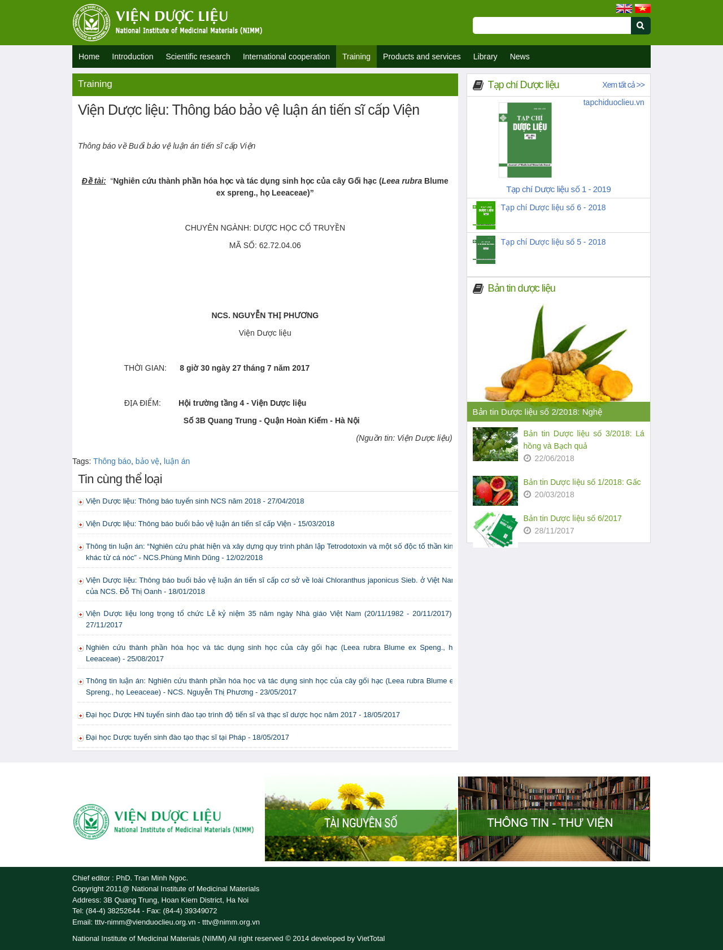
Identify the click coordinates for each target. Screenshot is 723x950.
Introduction (132, 56)
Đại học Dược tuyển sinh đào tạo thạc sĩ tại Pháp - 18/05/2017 (187, 737)
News (520, 56)
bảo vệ (147, 461)
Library (485, 56)
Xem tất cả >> (623, 84)
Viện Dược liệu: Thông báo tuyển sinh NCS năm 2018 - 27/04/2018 (195, 501)
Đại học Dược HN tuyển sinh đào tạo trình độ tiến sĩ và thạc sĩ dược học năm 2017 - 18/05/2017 (243, 714)
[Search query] (552, 25)
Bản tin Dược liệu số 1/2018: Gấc (582, 482)
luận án (177, 461)
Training (356, 56)
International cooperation (286, 56)
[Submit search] (646, 31)
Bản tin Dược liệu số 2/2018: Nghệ (538, 412)
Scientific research (198, 56)
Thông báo (112, 461)
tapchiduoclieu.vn (613, 102)
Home (89, 56)
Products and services (422, 56)
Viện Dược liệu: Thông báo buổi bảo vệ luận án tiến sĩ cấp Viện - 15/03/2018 (210, 523)
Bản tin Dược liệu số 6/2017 (573, 518)
